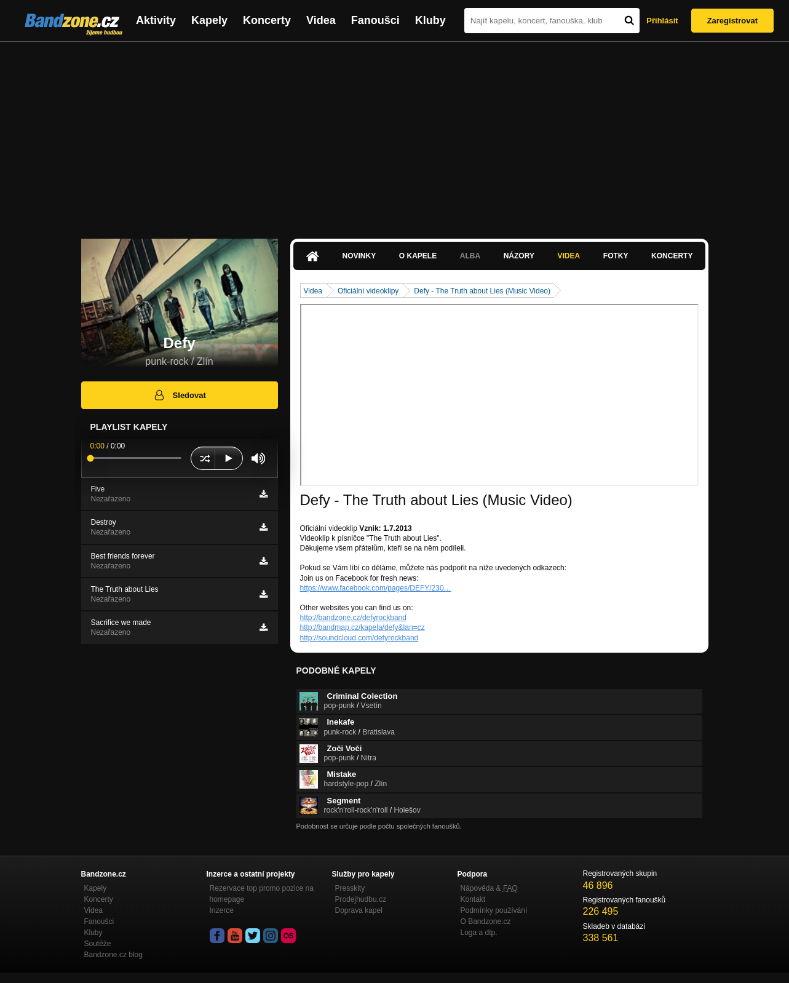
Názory (519, 256)
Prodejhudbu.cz (360, 899)
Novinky (359, 256)
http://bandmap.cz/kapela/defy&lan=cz (362, 627)
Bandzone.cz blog (113, 954)
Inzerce (222, 910)
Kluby (430, 20)
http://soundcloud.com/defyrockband (359, 638)
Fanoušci (375, 20)
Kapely (209, 20)
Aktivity (156, 20)
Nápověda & (489, 888)
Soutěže (97, 943)
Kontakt (473, 899)
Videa (321, 20)
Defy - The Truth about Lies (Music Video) (482, 291)
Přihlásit (662, 20)
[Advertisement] (395, 134)
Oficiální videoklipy (368, 291)
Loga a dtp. (479, 932)
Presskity (350, 888)
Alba (470, 256)
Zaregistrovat (732, 20)
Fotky (615, 256)
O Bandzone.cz (486, 921)
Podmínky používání (494, 910)
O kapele (418, 256)
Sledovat (179, 395)
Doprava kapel (359, 910)
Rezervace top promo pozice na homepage (262, 894)
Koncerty (267, 20)
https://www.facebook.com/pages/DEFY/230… (375, 588)
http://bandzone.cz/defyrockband (353, 617)
